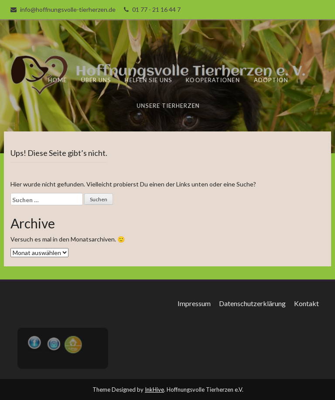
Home (58, 79)
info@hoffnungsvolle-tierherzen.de (68, 9)
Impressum (194, 303)
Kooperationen (212, 79)
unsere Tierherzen (168, 105)
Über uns (96, 79)
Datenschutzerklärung (252, 303)
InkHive (154, 389)
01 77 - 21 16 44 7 (156, 9)
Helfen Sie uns (148, 79)
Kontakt (306, 303)
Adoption (270, 79)
